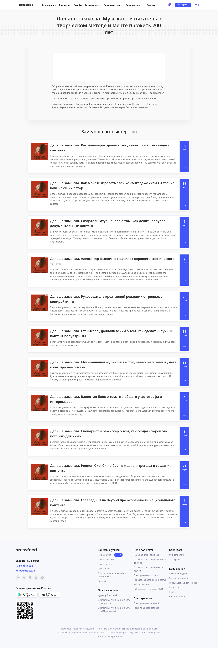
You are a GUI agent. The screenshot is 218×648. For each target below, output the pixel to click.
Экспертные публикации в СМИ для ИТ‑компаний (114, 610)
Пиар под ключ (106, 564)
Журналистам (49, 4)
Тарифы (78, 4)
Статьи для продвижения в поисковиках (112, 575)
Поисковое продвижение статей (150, 580)
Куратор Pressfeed (107, 595)
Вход (197, 5)
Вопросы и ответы (178, 596)
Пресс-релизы (105, 568)
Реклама (102, 581)
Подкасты (174, 587)
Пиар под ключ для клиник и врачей (148, 569)
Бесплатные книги (178, 578)
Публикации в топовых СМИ (148, 589)
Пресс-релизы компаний (146, 603)
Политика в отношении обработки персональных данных (127, 628)
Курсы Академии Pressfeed (183, 583)
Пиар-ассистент (106, 559)
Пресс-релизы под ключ (145, 575)
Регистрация (183, 5)
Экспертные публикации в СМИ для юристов (114, 602)
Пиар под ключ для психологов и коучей (149, 561)
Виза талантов (141, 584)
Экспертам (64, 4)
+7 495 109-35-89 (24, 566)
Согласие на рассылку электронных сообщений (135, 632)
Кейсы (172, 592)
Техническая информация (109, 636)
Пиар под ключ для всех (146, 555)
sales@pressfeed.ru (25, 570)
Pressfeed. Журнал (178, 573)
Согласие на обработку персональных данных (82, 632)
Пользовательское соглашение (77, 628)
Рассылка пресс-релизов (146, 608)
